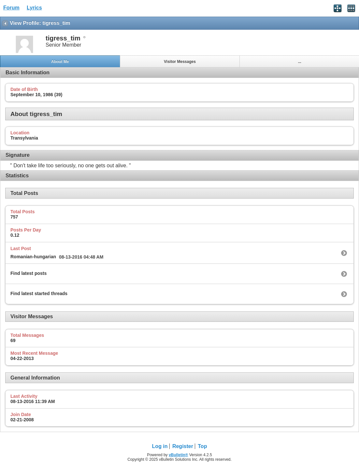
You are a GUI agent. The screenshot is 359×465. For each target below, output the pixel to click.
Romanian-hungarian (33, 256)
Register (182, 446)
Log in (160, 446)
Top (202, 446)
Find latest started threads (38, 293)
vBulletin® (178, 455)
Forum (11, 7)
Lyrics (34, 7)
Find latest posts (28, 273)
